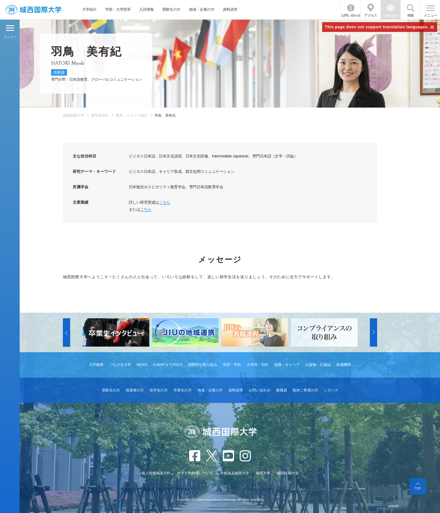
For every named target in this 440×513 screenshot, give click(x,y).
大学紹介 (89, 9)
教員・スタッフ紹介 (132, 115)
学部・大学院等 (118, 9)
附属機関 (343, 365)
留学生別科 (100, 115)
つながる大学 (120, 365)
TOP (418, 488)
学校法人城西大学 (234, 473)
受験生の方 (171, 9)
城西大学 (263, 473)
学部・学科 (232, 365)
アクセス (370, 15)
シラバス (331, 390)
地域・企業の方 (201, 9)
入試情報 (146, 9)
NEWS (142, 365)
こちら (164, 202)
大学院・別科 (258, 365)
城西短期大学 (288, 473)
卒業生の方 (182, 390)
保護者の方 (135, 390)
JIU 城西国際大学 (33, 10)
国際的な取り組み (202, 365)
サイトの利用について (195, 473)
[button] (66, 332)
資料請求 (230, 9)
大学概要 (96, 365)
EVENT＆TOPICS (168, 365)
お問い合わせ (350, 15)
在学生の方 (159, 390)
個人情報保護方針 (156, 473)
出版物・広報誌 (318, 365)
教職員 (281, 390)
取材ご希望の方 (305, 390)
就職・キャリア (287, 365)
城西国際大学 (73, 115)
